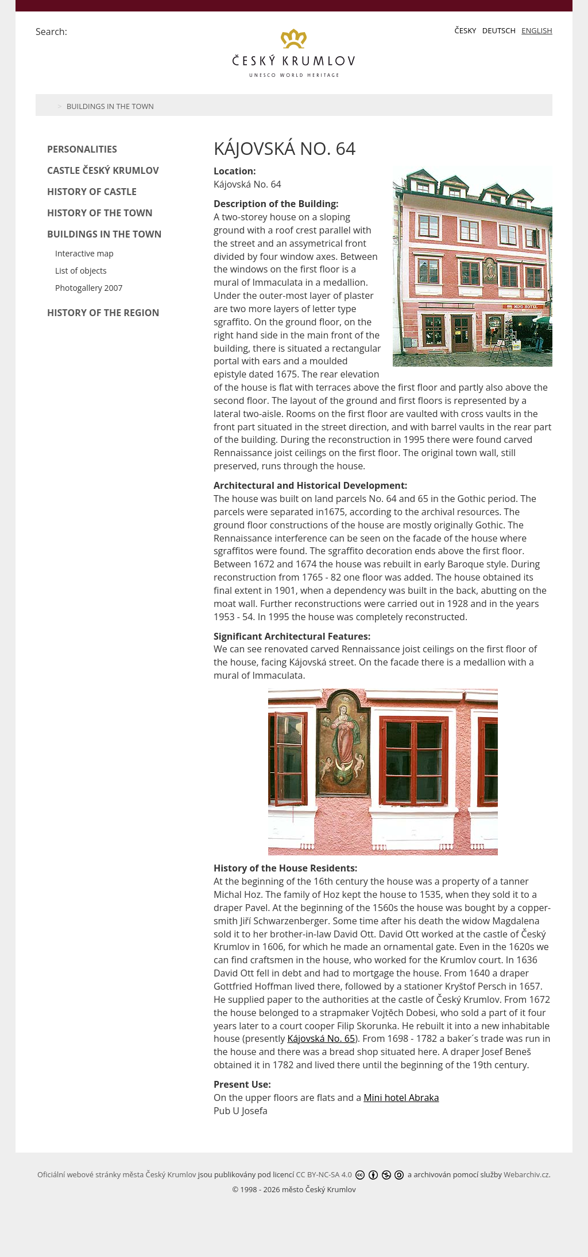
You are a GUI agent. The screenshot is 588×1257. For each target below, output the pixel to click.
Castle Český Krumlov (103, 170)
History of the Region (103, 312)
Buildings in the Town (110, 106)
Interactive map (84, 253)
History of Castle (92, 191)
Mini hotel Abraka (401, 1097)
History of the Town (100, 213)
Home (48, 105)
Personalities (82, 149)
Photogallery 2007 (89, 287)
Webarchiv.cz (526, 1174)
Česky (466, 30)
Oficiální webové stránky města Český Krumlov (116, 1174)
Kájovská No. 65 (321, 1038)
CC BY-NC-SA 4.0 (324, 1174)
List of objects (81, 270)
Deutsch (499, 30)
